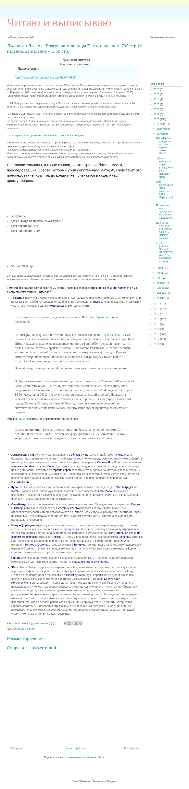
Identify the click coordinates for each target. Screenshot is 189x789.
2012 (157, 339)
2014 (157, 329)
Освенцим (43, 544)
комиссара (105, 491)
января (161, 297)
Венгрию (79, 544)
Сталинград (21, 481)
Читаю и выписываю (59, 22)
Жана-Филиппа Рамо (123, 287)
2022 (157, 109)
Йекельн (48, 429)
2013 (157, 334)
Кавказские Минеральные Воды (34, 466)
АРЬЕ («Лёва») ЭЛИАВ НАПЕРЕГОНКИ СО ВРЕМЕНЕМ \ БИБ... (164, 252)
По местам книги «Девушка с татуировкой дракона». (164, 211)
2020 (157, 119)
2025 (157, 94)
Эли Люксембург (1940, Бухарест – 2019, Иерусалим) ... (164, 191)
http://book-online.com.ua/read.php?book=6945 (45, 77)
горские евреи (62, 470)
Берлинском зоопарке (43, 594)
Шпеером (125, 536)
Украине (123, 454)
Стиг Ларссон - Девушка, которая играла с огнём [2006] (164, 146)
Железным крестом (68, 508)
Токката (16, 298)
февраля (162, 292)
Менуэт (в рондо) (23, 525)
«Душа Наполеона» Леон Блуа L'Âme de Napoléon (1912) (164, 167)
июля (160, 267)
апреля (161, 282)
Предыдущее (132, 748)
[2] (50, 291)
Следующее (17, 748)
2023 (157, 104)
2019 (157, 303)
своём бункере (75, 575)
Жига (14, 567)
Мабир (59, 368)
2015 (157, 324)
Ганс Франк (97, 317)
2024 (157, 99)
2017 (157, 314)
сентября (162, 128)
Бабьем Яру (104, 462)
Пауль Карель (110, 334)
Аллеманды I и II (22, 454)
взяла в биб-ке (26, 628)
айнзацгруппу (79, 454)
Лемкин (24, 418)
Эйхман (57, 536)
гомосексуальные (60, 305)
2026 (157, 89)
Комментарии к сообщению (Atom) (85, 757)
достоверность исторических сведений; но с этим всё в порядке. (46, 135)
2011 (157, 344)
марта (161, 287)
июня (160, 272)
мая (159, 277)
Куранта (16, 487)
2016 (157, 319)
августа (161, 133)
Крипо (132, 548)
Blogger (111, 781)
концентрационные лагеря (72, 529)
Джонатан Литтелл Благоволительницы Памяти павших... (164, 230)
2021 (157, 114)
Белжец (29, 544)
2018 (157, 309)
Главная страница (74, 748)
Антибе (76, 512)
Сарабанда (18, 504)
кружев (97, 301)
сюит (106, 287)
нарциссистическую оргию (91, 561)
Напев (15, 557)
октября (162, 123)
